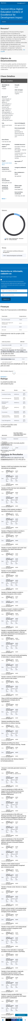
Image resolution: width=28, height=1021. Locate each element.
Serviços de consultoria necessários (5, 187)
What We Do (3, 3)
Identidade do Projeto (5, 85)
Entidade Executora (20, 144)
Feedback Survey (21, 1015)
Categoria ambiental (20, 167)
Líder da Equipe (19, 90)
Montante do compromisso (5, 168)
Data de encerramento (6, 179)
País (3, 123)
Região (4, 161)
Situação (17, 85)
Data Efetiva (5, 139)
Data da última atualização (19, 192)
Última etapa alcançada (18, 186)
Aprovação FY (19, 161)
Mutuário (5, 97)
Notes (3, 198)
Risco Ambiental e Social (19, 173)
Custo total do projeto (6, 145)
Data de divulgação (20, 123)
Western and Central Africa (7, 163)
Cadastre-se (6, 299)
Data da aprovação (20, 128)
